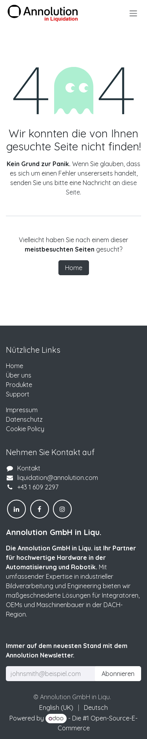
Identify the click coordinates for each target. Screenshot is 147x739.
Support (17, 394)
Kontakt (28, 468)
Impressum (22, 410)
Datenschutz (24, 419)
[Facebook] (39, 509)
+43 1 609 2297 (37, 487)
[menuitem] (56, 707)
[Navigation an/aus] (133, 13)
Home (73, 268)
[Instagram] (62, 509)
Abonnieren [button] (118, 674)
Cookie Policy (25, 429)
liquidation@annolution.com (57, 478)
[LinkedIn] (16, 509)
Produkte (19, 385)
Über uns (18, 375)
